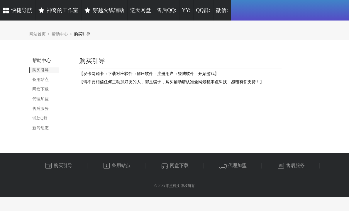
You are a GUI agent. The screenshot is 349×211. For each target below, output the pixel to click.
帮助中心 (60, 34)
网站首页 (37, 34)
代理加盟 (40, 99)
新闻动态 (40, 128)
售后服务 (40, 108)
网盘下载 (40, 89)
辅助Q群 (40, 118)
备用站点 (40, 79)
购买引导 (82, 34)
